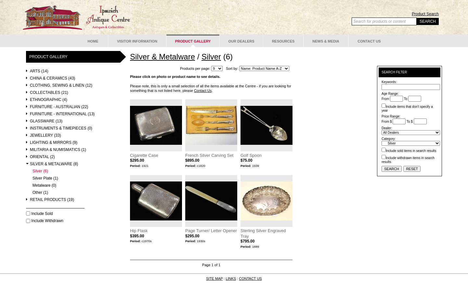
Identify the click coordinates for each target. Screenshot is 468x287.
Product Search (425, 14)
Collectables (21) (49, 93)
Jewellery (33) (45, 135)
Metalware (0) (44, 185)
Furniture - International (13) (62, 114)
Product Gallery (193, 41)
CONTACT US (250, 279)
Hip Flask (139, 230)
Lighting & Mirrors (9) (53, 143)
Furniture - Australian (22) (59, 107)
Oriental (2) (42, 157)
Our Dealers (241, 41)
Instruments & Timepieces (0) (61, 128)
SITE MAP (214, 279)
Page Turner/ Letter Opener (211, 230)
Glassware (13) (46, 121)
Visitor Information (137, 41)
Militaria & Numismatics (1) (58, 150)
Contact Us (369, 41)
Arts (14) (39, 71)
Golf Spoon (251, 155)
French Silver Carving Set (209, 155)
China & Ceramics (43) (52, 78)
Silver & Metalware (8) (54, 164)
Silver (211, 56)
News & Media (325, 41)
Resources (283, 41)
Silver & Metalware (162, 56)
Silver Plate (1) (45, 178)
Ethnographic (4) (48, 100)
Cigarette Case (144, 155)
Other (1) (40, 193)
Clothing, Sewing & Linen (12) (61, 85)
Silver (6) (40, 171)
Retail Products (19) (52, 200)
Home (93, 41)
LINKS (231, 279)
